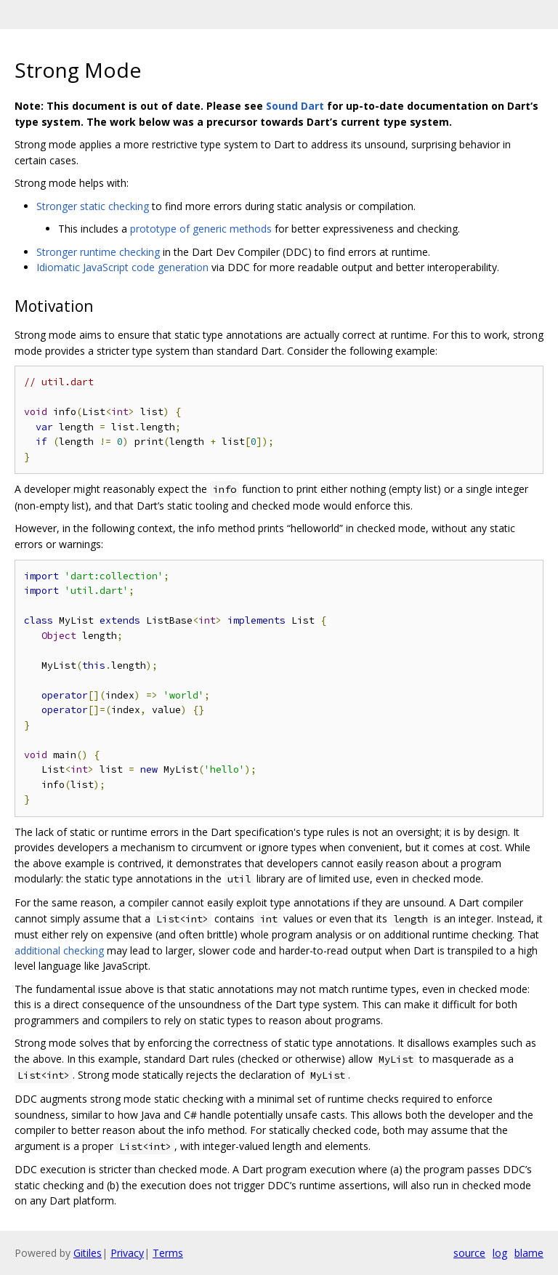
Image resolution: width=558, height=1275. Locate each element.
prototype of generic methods (201, 229)
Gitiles (87, 1253)
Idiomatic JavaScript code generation (122, 267)
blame (528, 1253)
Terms (168, 1253)
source (469, 1253)
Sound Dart (295, 106)
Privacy (127, 1253)
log (500, 1253)
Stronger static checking (92, 206)
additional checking (59, 950)
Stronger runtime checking (98, 252)
